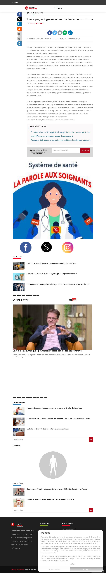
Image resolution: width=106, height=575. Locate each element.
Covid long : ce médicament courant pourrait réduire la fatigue (51, 263)
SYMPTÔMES (18, 483)
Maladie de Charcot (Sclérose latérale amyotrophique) (48, 429)
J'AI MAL (16, 445)
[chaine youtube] (81, 300)
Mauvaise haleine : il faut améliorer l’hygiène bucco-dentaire (50, 499)
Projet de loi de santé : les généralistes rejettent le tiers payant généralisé (60, 132)
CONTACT (15, 2)
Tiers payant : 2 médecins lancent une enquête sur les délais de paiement (60, 140)
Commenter (74, 38)
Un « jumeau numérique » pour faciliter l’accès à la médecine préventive (47, 350)
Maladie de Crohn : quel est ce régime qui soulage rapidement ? (52, 274)
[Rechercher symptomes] (91, 510)
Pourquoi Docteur (17, 569)
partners (55, 537)
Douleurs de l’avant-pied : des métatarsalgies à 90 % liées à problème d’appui (57, 489)
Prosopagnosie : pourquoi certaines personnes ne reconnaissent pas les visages (58, 284)
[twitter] (49, 247)
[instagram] (70, 247)
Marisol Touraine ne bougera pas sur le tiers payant (52, 136)
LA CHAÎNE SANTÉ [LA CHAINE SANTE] (20, 300)
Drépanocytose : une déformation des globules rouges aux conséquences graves (58, 418)
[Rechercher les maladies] (91, 439)
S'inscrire (85, 150)
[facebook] (28, 247)
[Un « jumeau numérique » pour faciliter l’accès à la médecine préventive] (53, 327)
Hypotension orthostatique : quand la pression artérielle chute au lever (55, 408)
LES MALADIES (19, 402)
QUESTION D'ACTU (35, 13)
